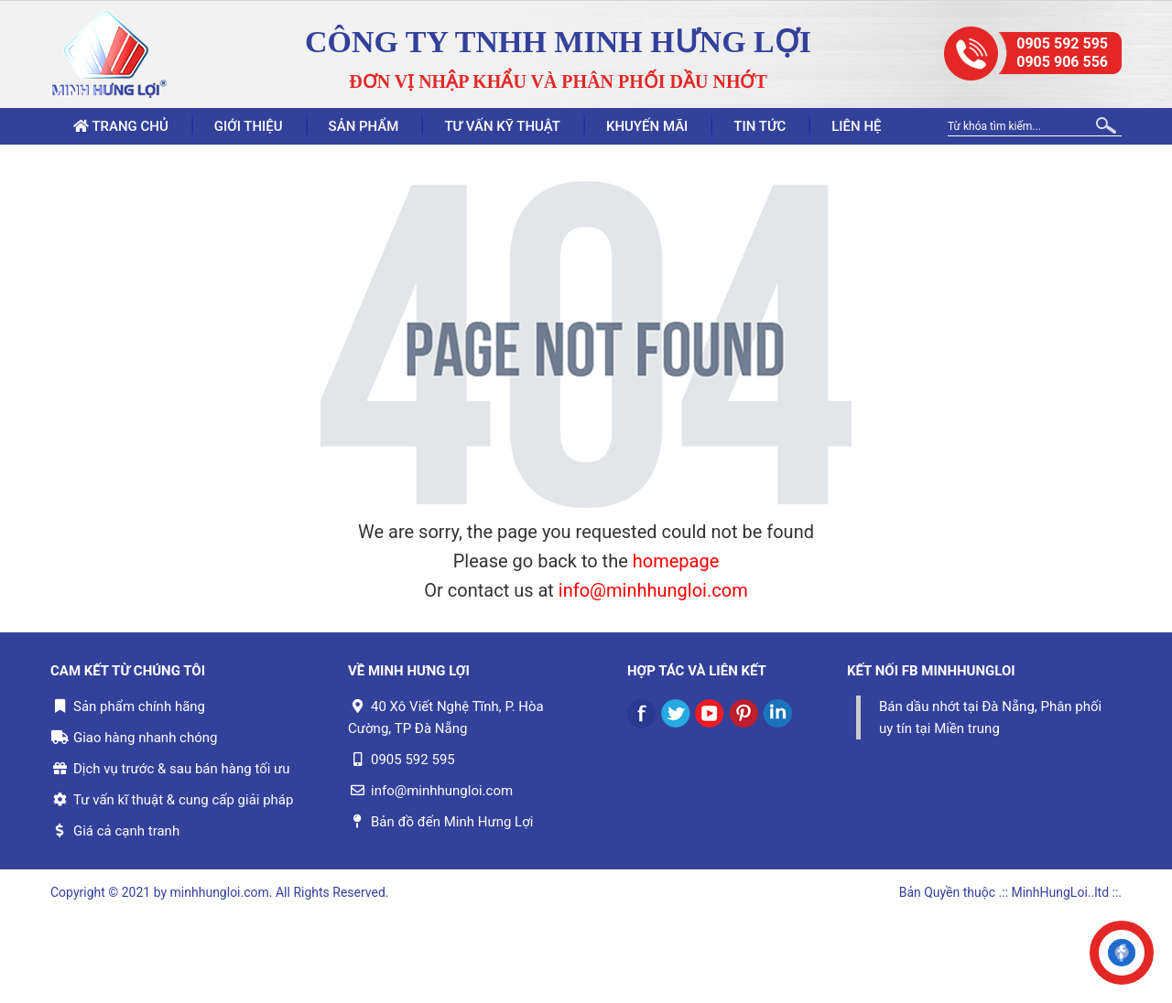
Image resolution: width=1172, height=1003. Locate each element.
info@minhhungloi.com (653, 590)
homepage (676, 561)
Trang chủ (120, 126)
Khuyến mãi (647, 126)
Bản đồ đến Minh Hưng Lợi (452, 822)
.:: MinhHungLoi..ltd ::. (1060, 892)
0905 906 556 (1062, 61)
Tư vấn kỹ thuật (502, 126)
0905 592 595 (1062, 43)
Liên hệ (856, 126)
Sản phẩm (364, 126)
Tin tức (759, 126)
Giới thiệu (248, 126)
